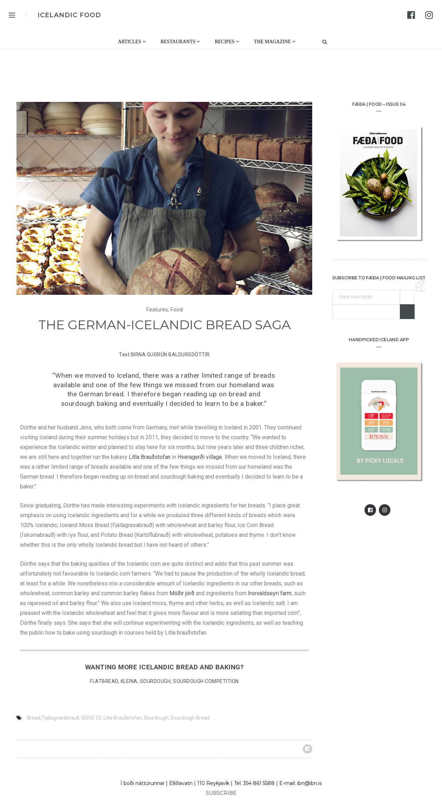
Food (176, 310)
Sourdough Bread (189, 718)
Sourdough (156, 718)
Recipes (227, 41)
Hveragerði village (200, 457)
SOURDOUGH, (156, 681)
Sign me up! (407, 311)
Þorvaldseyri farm (270, 593)
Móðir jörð (181, 593)
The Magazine (274, 41)
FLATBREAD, (105, 681)
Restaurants (180, 41)
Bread (33, 718)
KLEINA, (130, 681)
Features (157, 310)
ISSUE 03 (91, 718)
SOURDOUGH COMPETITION (206, 681)
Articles (132, 41)
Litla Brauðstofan (149, 457)
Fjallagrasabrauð (60, 718)
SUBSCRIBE (221, 793)
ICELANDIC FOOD (69, 15)
